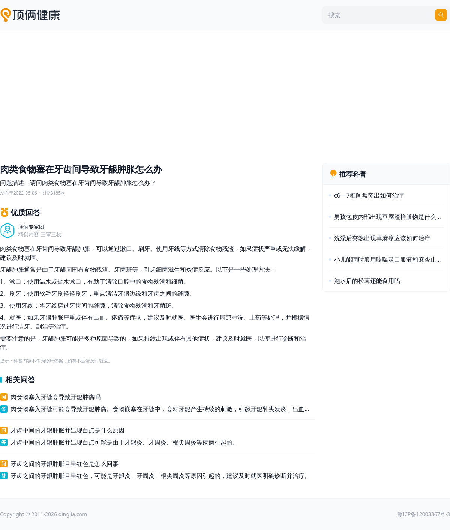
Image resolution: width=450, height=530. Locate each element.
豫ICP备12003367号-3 (423, 514)
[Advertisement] (225, 94)
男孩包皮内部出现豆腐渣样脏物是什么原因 (389, 217)
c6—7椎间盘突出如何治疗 (369, 195)
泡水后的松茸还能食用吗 (367, 281)
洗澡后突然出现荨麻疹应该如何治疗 (382, 238)
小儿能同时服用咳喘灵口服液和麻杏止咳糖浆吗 (389, 259)
